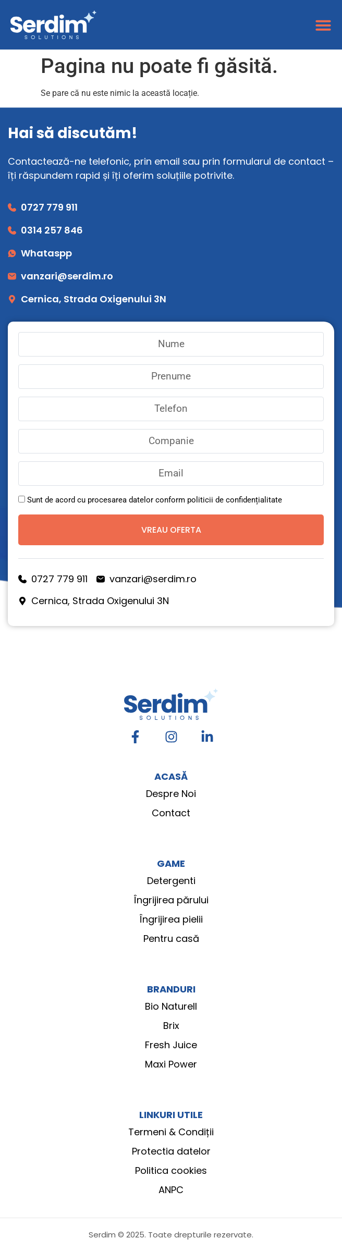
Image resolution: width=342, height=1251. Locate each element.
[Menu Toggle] (323, 25)
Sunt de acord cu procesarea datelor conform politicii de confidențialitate (154, 500)
